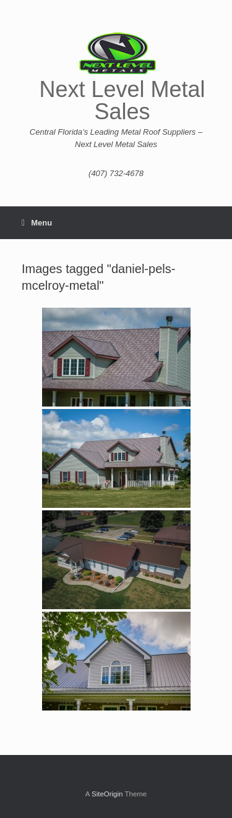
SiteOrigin (107, 794)
